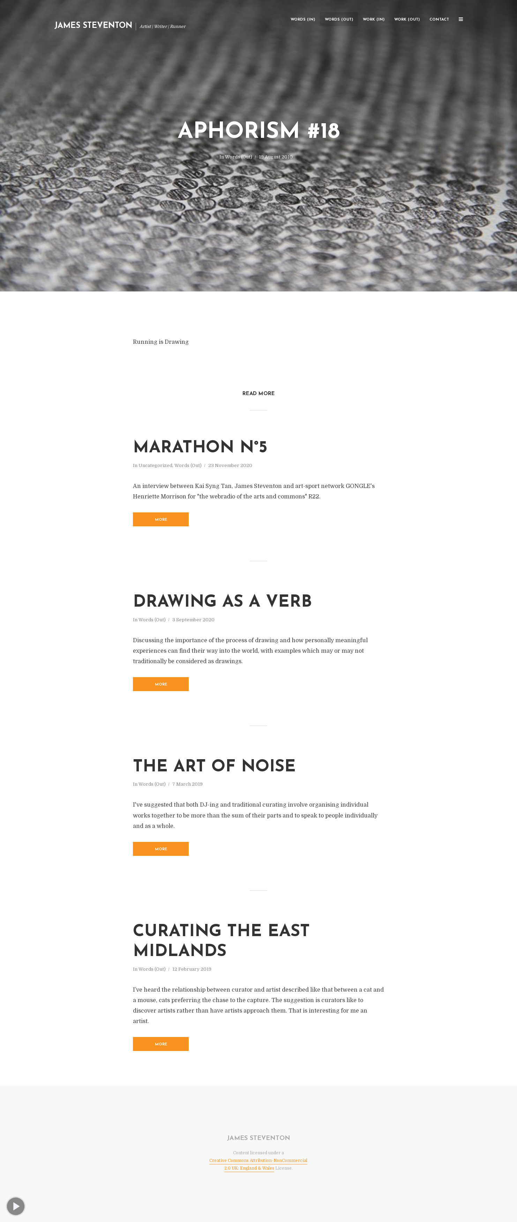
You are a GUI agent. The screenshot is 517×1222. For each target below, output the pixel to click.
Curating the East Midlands (221, 942)
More (161, 520)
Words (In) (303, 20)
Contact (439, 20)
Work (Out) (407, 20)
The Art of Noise (214, 767)
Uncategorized (155, 465)
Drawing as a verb (222, 602)
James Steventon (93, 26)
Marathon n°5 (200, 448)
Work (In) (373, 20)
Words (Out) (339, 20)
